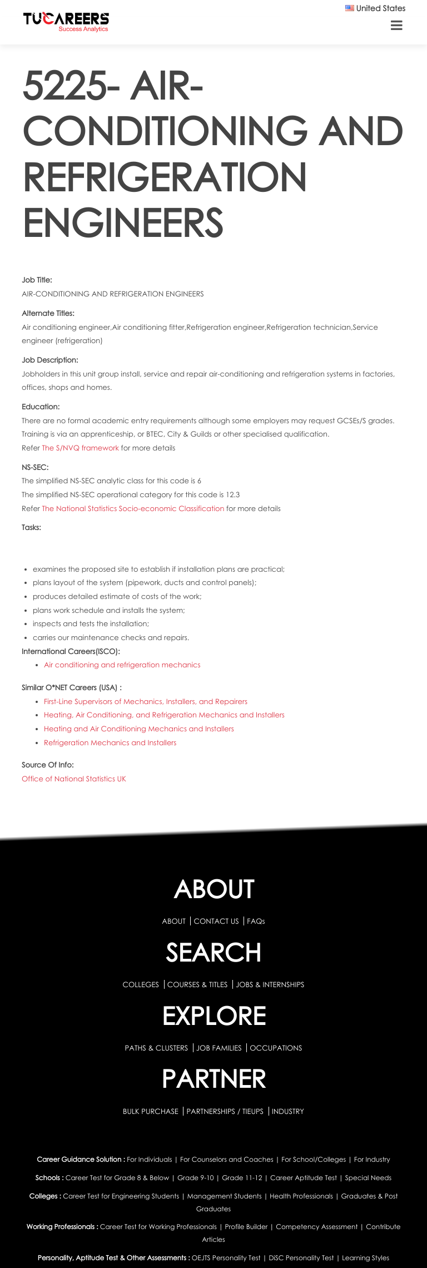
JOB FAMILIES (220, 1047)
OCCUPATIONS (276, 1047)
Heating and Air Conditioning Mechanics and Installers (139, 728)
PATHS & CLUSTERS (157, 1047)
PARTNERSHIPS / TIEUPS (225, 1111)
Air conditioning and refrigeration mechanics (122, 664)
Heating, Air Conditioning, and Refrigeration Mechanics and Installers (164, 714)
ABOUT (173, 921)
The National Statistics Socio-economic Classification (134, 508)
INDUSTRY (288, 1111)
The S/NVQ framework (81, 447)
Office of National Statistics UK (74, 778)
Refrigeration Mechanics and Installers (110, 742)
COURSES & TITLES (197, 984)
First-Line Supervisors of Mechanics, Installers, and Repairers (145, 701)
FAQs (256, 921)
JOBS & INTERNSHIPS (270, 984)
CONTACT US (216, 921)
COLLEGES (140, 984)
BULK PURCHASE (151, 1111)
